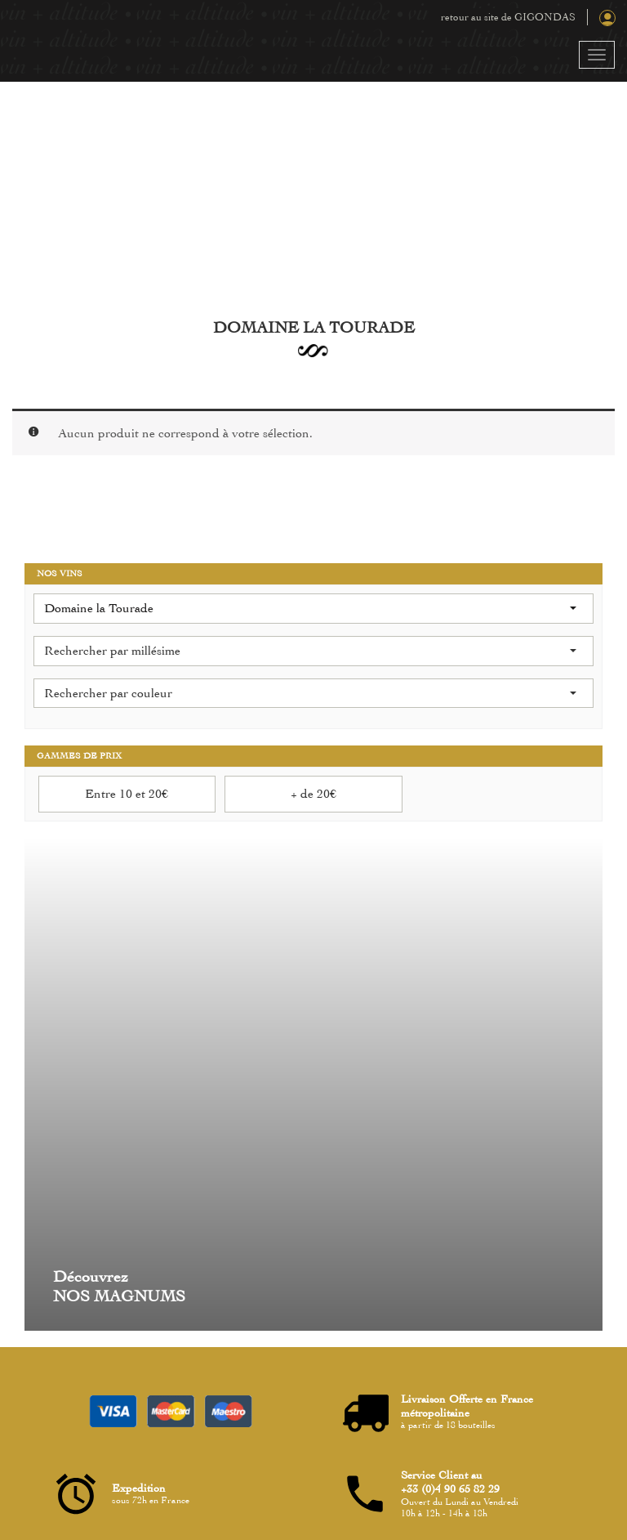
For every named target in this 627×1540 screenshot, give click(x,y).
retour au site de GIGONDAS (508, 17)
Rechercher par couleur (310, 693)
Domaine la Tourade (310, 608)
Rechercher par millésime (310, 650)
